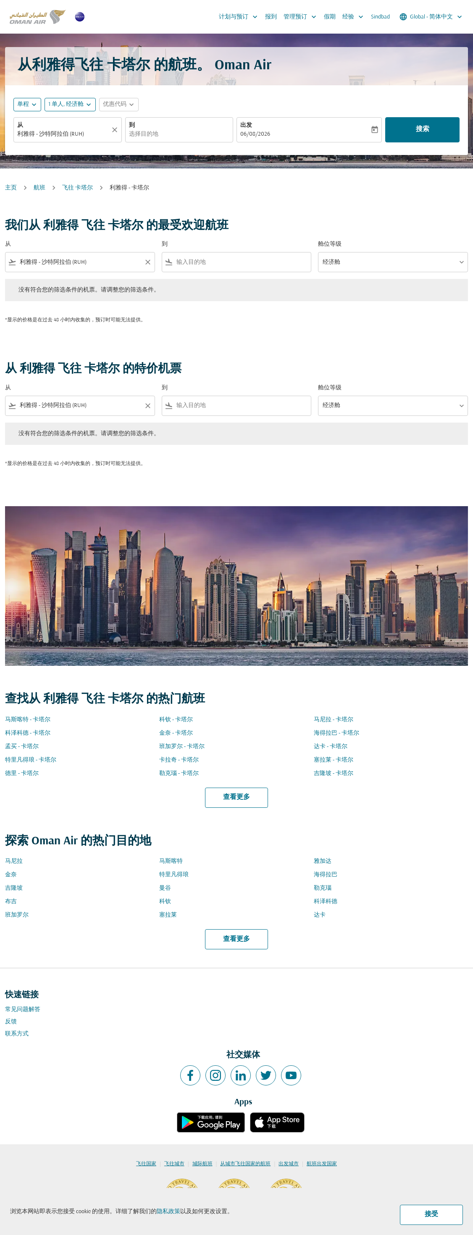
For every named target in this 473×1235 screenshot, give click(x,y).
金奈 (11, 875)
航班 (39, 188)
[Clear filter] (147, 262)
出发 (246, 125)
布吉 (11, 902)
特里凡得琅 (174, 875)
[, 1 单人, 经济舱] (66, 104)
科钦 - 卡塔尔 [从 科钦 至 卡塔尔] (176, 720)
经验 (355, 17)
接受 (431, 1214)
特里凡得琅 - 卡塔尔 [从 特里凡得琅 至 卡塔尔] (30, 760)
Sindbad (380, 17)
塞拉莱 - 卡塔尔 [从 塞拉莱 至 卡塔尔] (333, 760)
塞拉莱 (168, 915)
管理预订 (302, 17)
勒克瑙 (322, 888)
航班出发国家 (322, 1164)
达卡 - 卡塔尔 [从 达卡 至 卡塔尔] (330, 747)
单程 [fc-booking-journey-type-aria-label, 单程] (23, 104)
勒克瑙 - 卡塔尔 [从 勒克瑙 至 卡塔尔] (179, 773)
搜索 (422, 129)
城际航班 (202, 1164)
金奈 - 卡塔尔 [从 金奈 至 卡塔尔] (176, 733)
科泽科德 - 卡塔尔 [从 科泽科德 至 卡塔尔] (27, 733)
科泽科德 (325, 902)
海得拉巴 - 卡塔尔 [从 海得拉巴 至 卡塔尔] (336, 733)
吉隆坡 (14, 888)
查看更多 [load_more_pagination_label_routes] (236, 797)
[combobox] (63, 134)
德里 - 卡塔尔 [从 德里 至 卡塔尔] (22, 773)
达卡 (320, 915)
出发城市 (289, 1164)
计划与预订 (240, 17)
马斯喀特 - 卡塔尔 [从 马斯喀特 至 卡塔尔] (27, 720)
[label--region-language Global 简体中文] (431, 17)
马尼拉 (14, 861)
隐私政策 (168, 1212)
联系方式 (17, 1034)
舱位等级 (330, 244)
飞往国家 (146, 1164)
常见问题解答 (22, 1009)
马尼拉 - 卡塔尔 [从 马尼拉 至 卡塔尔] (333, 720)
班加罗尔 (17, 915)
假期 (330, 17)
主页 (11, 188)
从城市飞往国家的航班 (245, 1164)
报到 (271, 17)
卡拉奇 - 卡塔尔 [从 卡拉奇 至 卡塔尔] (179, 760)
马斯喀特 (171, 861)
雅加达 (322, 861)
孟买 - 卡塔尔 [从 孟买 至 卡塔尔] (22, 747)
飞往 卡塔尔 (77, 188)
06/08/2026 (255, 134)
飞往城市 (174, 1164)
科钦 (165, 902)
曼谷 (165, 888)
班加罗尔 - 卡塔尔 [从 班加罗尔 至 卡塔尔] (182, 747)
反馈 (11, 1022)
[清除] (115, 130)
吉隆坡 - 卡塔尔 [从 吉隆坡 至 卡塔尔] (333, 773)
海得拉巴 (325, 875)
